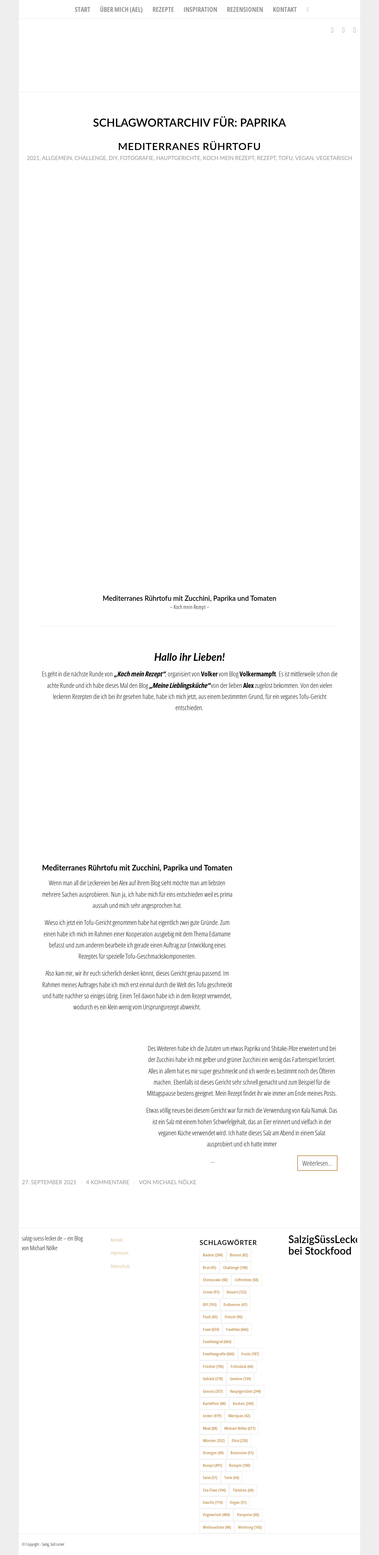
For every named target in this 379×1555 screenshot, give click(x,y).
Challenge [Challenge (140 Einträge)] (235, 1267)
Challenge (90, 157)
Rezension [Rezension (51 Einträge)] (242, 1452)
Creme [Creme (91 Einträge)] (211, 1292)
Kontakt (117, 1239)
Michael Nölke (174, 1182)
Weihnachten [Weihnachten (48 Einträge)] (217, 1527)
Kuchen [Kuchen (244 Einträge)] (243, 1403)
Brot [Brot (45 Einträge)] (209, 1267)
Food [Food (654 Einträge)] (211, 1329)
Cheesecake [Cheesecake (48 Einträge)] (215, 1279)
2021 (33, 157)
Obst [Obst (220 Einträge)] (240, 1440)
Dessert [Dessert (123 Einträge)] (236, 1292)
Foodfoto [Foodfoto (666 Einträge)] (237, 1329)
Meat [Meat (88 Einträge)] (210, 1428)
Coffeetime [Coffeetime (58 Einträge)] (246, 1279)
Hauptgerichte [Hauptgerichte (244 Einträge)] (245, 1391)
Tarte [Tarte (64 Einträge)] (231, 1477)
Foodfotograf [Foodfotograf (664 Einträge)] (217, 1341)
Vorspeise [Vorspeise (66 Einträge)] (248, 1514)
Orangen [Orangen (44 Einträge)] (213, 1452)
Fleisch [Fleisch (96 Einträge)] (233, 1316)
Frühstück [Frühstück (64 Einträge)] (242, 1366)
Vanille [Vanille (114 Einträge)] (213, 1502)
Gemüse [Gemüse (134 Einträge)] (240, 1378)
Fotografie (136, 157)
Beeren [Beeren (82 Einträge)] (239, 1255)
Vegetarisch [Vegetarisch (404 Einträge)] (216, 1514)
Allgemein (57, 157)
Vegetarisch (334, 157)
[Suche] (305, 9)
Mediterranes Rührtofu (189, 146)
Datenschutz (120, 1266)
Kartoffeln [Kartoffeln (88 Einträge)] (214, 1403)
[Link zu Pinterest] (354, 30)
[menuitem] (82, 9)
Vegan (304, 157)
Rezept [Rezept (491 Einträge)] (212, 1465)
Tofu (285, 157)
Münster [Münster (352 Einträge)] (214, 1440)
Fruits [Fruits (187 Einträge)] (250, 1353)
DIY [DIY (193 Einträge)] (210, 1304)
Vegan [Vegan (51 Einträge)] (238, 1502)
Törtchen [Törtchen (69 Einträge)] (243, 1490)
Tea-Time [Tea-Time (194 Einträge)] (214, 1490)
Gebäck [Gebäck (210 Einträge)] (213, 1378)
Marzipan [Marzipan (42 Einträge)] (239, 1415)
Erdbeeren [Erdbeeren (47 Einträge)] (235, 1304)
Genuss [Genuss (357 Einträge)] (213, 1391)
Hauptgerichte (178, 157)
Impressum (119, 1252)
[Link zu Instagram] (343, 30)
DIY (113, 157)
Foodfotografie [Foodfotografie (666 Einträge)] (218, 1353)
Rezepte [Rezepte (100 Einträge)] (239, 1465)
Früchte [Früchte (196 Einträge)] (213, 1366)
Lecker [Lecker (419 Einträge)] (212, 1415)
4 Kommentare (108, 1182)
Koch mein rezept (228, 157)
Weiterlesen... (317, 1163)
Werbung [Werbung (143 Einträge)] (250, 1527)
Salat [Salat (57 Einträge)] (210, 1477)
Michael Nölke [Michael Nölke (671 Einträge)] (239, 1428)
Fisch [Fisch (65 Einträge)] (210, 1316)
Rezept (266, 157)
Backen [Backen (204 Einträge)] (213, 1255)
